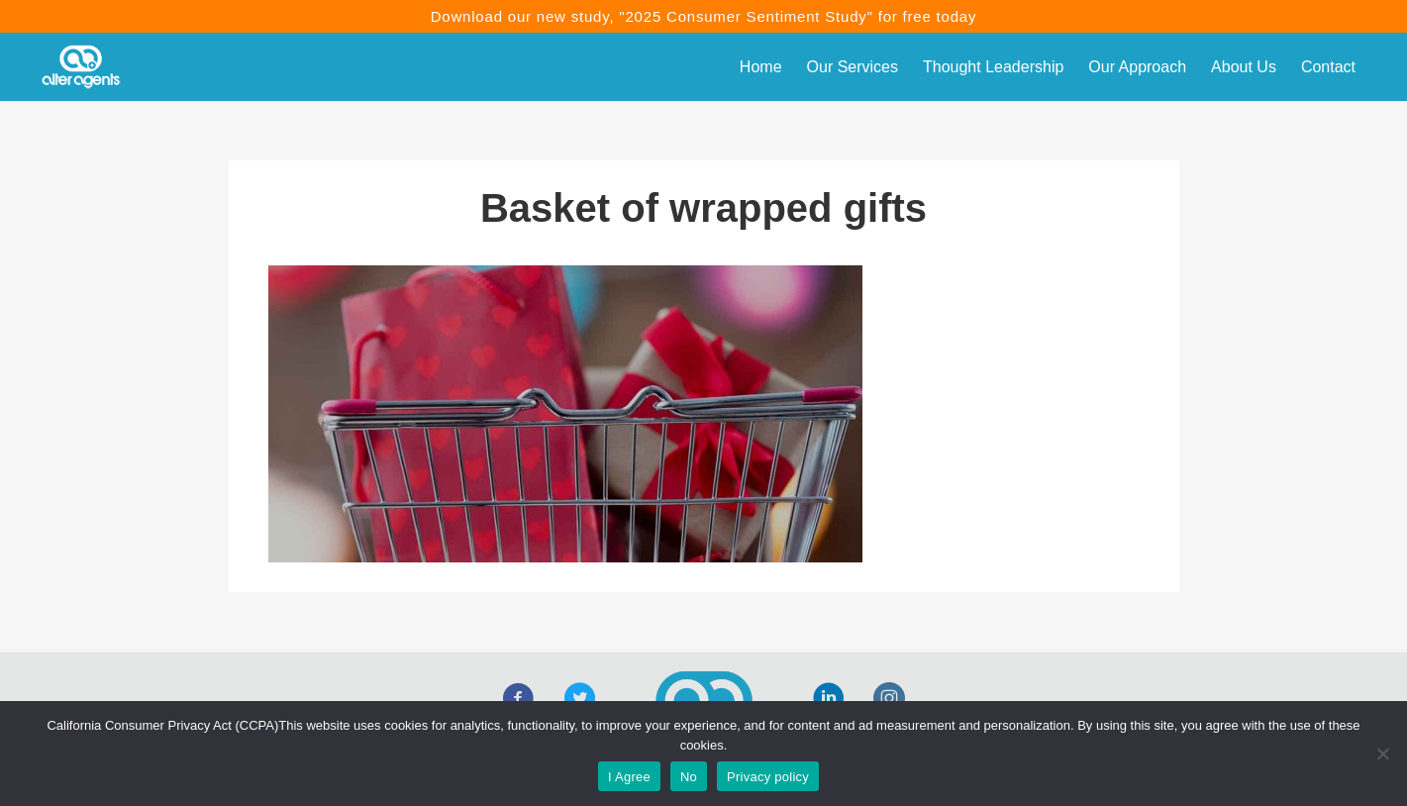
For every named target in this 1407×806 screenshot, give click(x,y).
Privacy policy (768, 776)
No (688, 776)
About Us (1243, 66)
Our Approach (1137, 66)
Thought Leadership (993, 66)
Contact (1328, 66)
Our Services (852, 66)
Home (761, 66)
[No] (1382, 753)
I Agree (629, 776)
